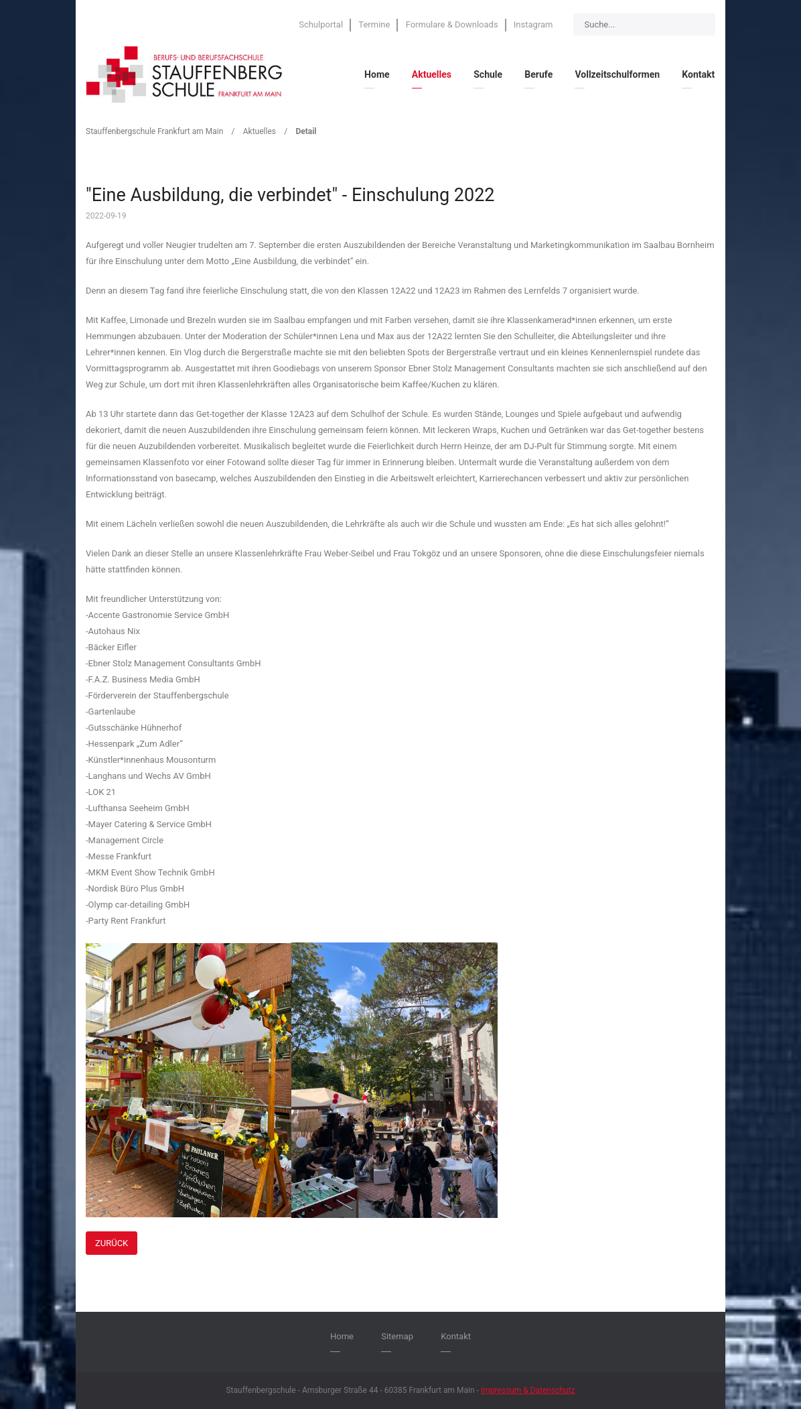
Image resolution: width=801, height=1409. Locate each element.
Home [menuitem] (376, 74)
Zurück (111, 1243)
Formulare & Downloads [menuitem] (452, 24)
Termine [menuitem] (374, 24)
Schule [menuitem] (488, 74)
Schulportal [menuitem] (321, 24)
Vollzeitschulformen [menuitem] (617, 74)
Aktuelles (259, 131)
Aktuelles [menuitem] (431, 74)
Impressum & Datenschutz (528, 1390)
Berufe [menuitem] (538, 74)
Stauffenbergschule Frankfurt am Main (154, 131)
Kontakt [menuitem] (698, 74)
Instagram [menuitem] (533, 24)
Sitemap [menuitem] (397, 1336)
